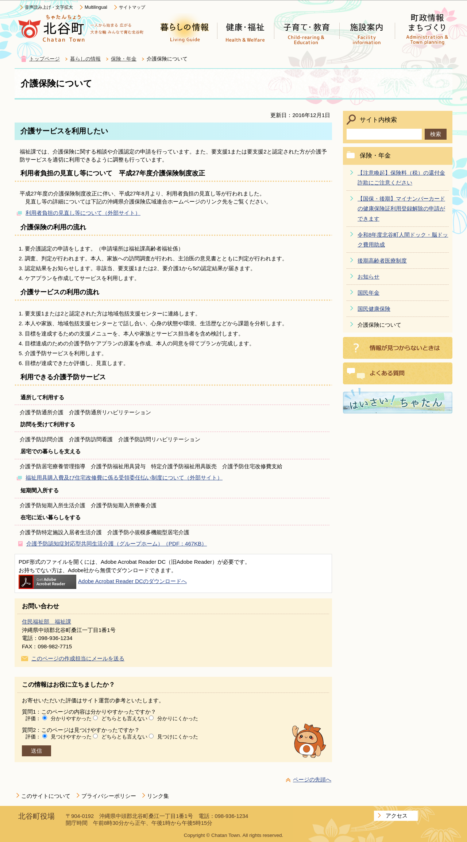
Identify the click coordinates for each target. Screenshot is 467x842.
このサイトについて (45, 796)
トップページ (44, 59)
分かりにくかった (177, 718)
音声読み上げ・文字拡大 (49, 7)
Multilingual (96, 7)
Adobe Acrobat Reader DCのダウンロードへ (103, 581)
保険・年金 (123, 59)
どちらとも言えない (124, 718)
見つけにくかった (177, 737)
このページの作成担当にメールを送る (77, 658)
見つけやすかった (71, 737)
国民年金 (368, 293)
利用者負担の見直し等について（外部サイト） (83, 213)
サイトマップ (132, 7)
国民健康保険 (374, 309)
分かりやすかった (71, 718)
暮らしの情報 (85, 59)
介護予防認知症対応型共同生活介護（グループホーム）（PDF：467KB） (116, 543)
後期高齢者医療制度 (382, 260)
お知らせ (368, 276)
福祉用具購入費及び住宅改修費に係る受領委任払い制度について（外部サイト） (124, 477)
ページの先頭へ (312, 779)
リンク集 (158, 796)
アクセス (397, 815)
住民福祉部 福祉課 (46, 621)
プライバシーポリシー (108, 796)
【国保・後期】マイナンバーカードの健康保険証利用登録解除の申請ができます (401, 208)
